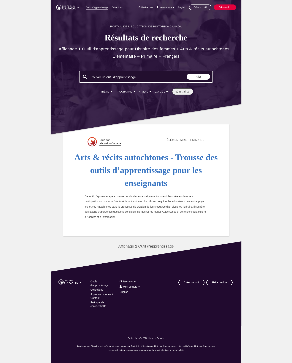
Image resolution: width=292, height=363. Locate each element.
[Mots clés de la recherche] (121, 77)
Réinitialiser (183, 91)
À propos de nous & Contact (102, 296)
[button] (67, 6)
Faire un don (225, 7)
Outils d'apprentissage (97, 7)
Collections (117, 7)
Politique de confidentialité (99, 304)
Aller (198, 76)
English (181, 7)
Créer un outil (200, 7)
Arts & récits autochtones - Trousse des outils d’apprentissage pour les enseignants (146, 170)
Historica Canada (110, 143)
